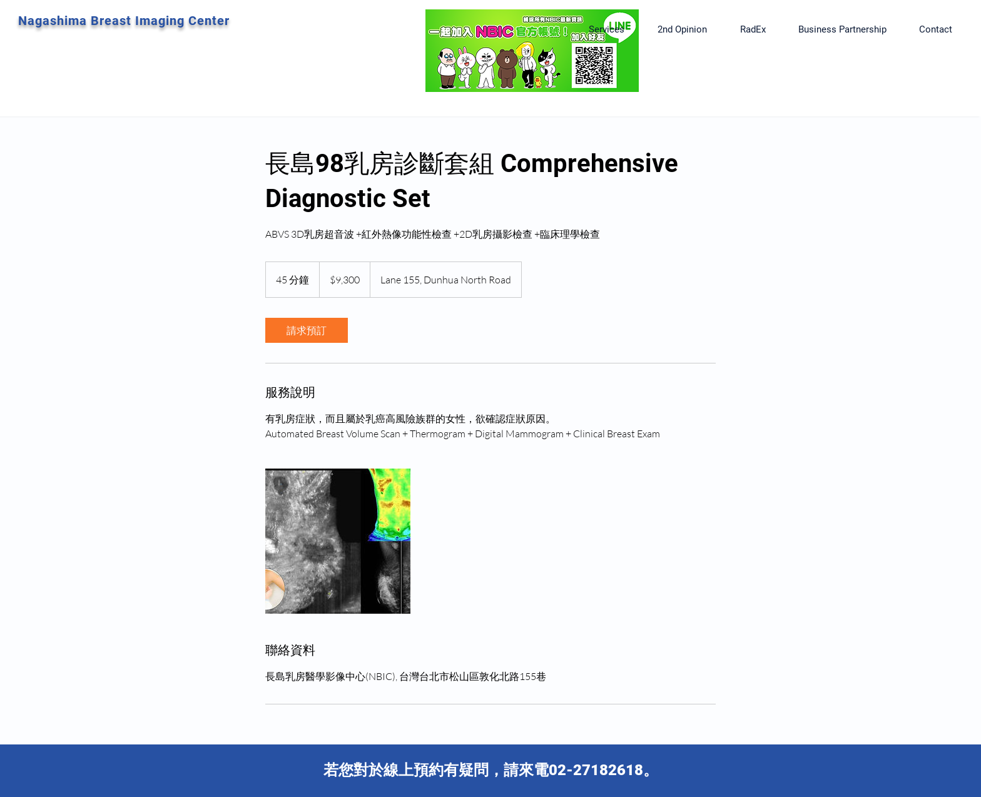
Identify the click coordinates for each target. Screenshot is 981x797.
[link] (306, 330)
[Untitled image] (337, 541)
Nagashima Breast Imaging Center (124, 20)
